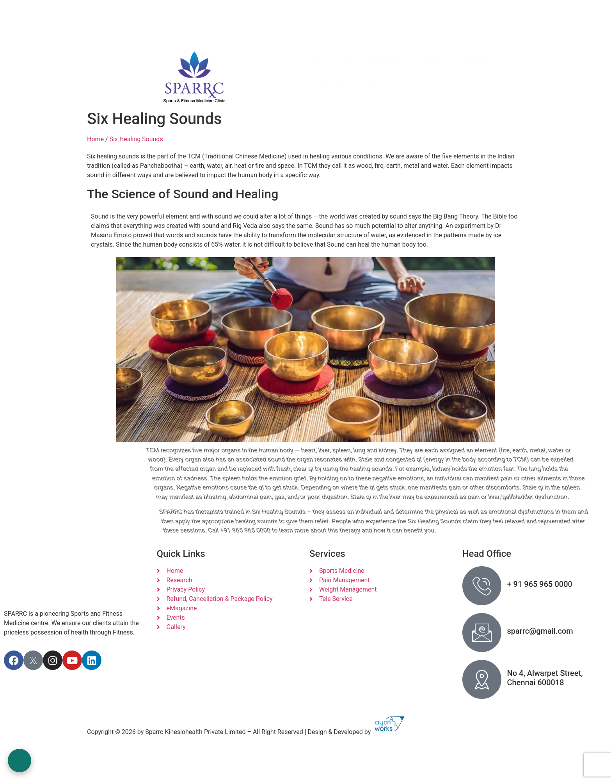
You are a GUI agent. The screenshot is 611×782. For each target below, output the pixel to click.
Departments (391, 60)
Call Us (255, 23)
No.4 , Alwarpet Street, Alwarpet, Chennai (137, 13)
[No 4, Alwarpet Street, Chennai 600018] (481, 679)
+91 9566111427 (377, 38)
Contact (408, 80)
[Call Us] (217, 23)
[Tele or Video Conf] (328, 23)
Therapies (442, 60)
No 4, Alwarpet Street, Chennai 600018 (545, 677)
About (350, 60)
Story (375, 80)
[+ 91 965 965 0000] (481, 585)
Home (323, 60)
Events (479, 60)
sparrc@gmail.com (119, 27)
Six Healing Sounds (136, 139)
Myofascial (334, 80)
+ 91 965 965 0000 (539, 584)
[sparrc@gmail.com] (481, 632)
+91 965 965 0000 (268, 38)
